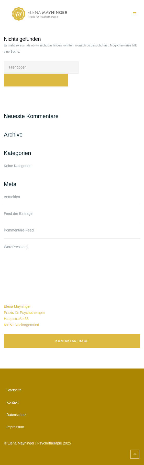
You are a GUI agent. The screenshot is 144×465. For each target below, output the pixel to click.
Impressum (15, 427)
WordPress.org (16, 247)
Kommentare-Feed (19, 230)
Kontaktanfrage (71, 341)
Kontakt (12, 402)
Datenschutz (16, 415)
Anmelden (12, 197)
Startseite (13, 390)
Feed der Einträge (18, 213)
